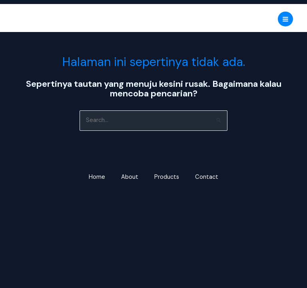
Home (97, 177)
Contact (206, 177)
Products (166, 177)
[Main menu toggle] (285, 19)
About (129, 177)
